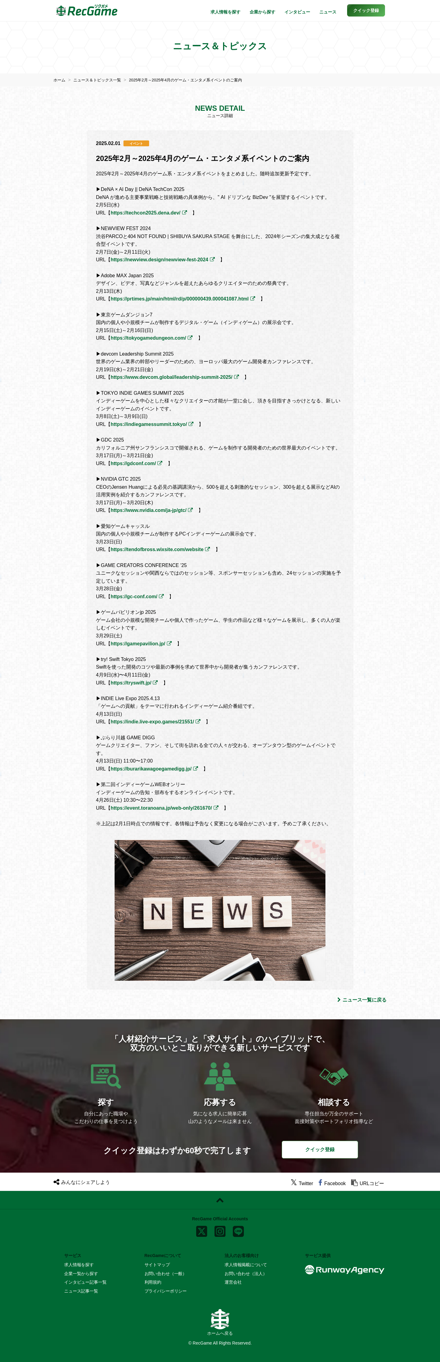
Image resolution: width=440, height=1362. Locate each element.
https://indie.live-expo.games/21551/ (152, 721)
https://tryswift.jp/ (131, 682)
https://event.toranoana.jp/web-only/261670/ (161, 808)
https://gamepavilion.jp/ (138, 643)
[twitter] (302, 1183)
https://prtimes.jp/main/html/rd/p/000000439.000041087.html (180, 298)
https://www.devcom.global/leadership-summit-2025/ (172, 377)
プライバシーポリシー (166, 1290)
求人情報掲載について (246, 1264)
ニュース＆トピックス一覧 (100, 79)
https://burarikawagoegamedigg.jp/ (151, 768)
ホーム (59, 79)
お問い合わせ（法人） (246, 1273)
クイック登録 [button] (320, 1149)
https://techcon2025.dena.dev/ (146, 212)
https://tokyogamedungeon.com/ (148, 338)
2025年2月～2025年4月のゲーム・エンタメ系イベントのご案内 (195, 79)
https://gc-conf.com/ (134, 596)
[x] (201, 1230)
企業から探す (262, 11)
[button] (366, 10)
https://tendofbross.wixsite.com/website (157, 549)
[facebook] (332, 1183)
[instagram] (220, 1230)
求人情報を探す (225, 11)
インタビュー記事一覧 (85, 1282)
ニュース (327, 11)
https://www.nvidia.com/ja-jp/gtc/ (148, 510)
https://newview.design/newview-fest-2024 (159, 259)
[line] (238, 1230)
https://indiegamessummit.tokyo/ (149, 424)
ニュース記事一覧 (81, 1290)
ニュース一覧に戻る (362, 999)
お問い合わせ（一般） (166, 1273)
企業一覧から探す (81, 1273)
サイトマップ (157, 1264)
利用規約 (153, 1282)
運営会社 (233, 1282)
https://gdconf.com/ (133, 463)
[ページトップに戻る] (220, 1200)
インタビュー (297, 11)
